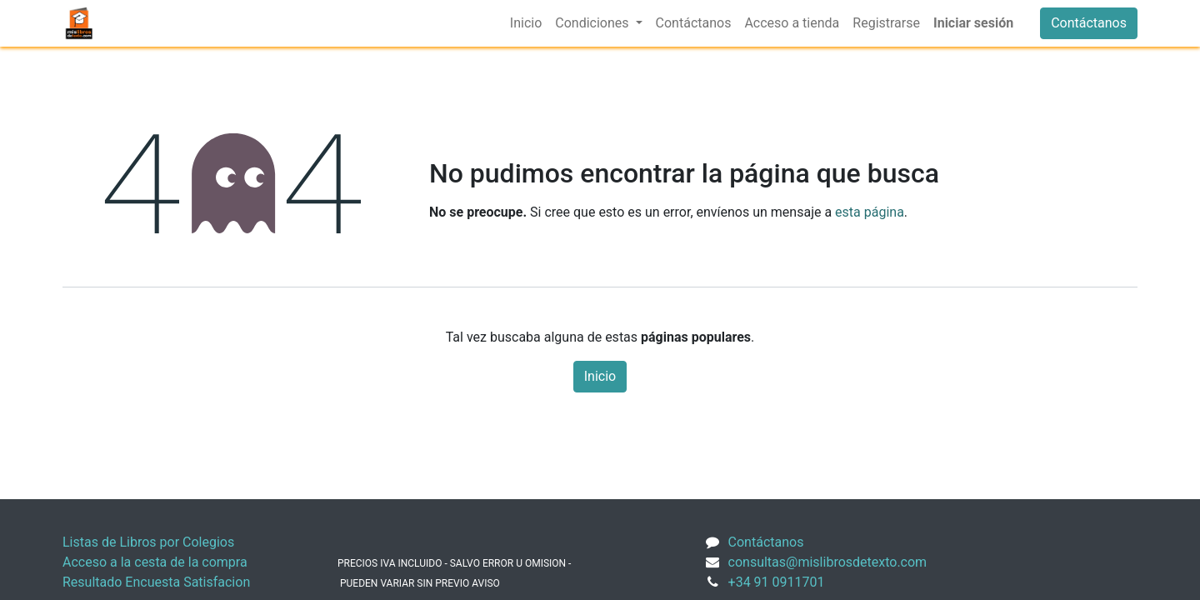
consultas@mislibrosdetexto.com (828, 562)
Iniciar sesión (973, 23)
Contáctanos (1089, 23)
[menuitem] (525, 23)
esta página (869, 212)
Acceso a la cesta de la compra (155, 562)
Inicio (600, 376)
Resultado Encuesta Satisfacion (156, 582)
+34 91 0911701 (776, 582)
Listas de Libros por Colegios (148, 542)
